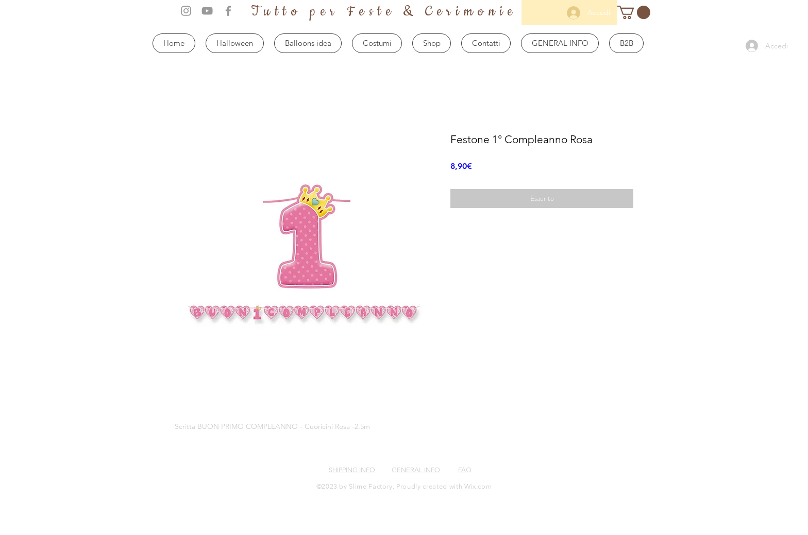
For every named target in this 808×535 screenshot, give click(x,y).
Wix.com (478, 486)
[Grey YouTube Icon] (207, 11)
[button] (633, 12)
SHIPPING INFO (352, 470)
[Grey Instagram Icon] (186, 11)
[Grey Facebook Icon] (228, 11)
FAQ (465, 470)
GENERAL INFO (416, 470)
